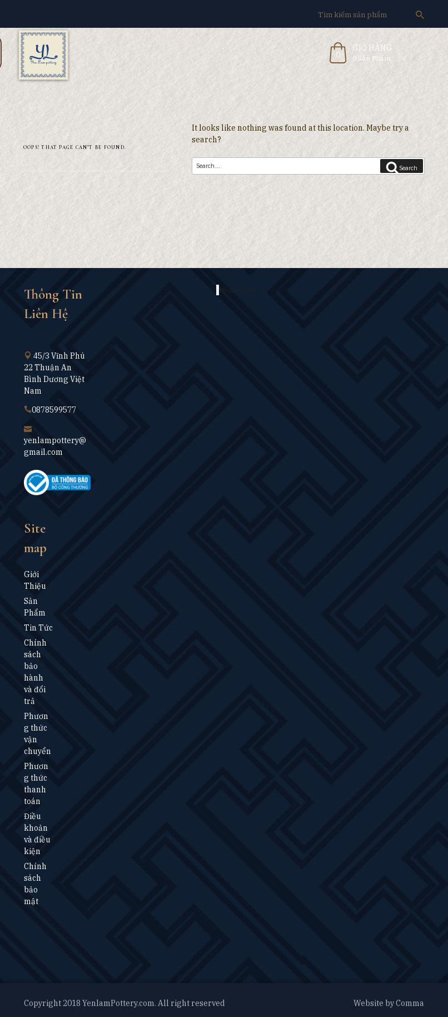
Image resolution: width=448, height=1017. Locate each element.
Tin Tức (38, 628)
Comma (410, 1005)
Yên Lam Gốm (237, 290)
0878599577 (54, 410)
